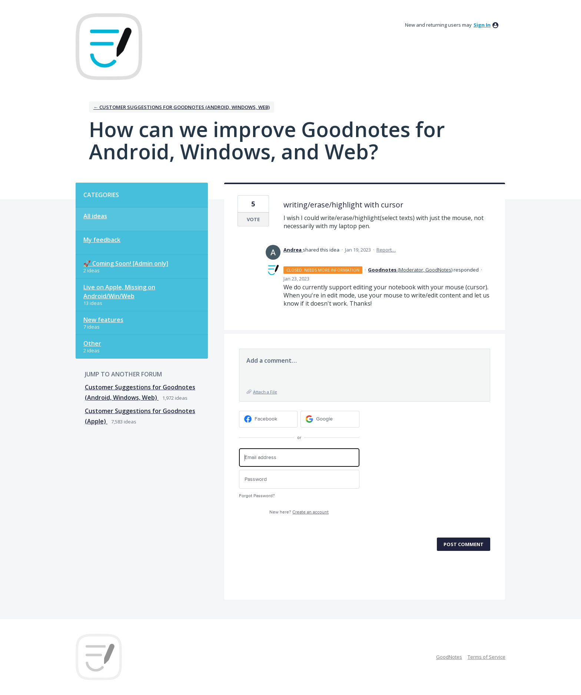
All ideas (95, 216)
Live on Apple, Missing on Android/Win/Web (119, 291)
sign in (482, 24)
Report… (386, 249)
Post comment (464, 544)
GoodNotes (449, 657)
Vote (253, 219)
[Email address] (299, 457)
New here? (299, 512)
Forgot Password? (257, 496)
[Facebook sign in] (268, 419)
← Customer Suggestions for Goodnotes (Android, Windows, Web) (181, 107)
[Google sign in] (330, 419)
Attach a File (265, 392)
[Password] (299, 479)
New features (103, 320)
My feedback (101, 240)
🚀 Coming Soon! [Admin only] (125, 263)
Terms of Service (486, 657)
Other (92, 343)
